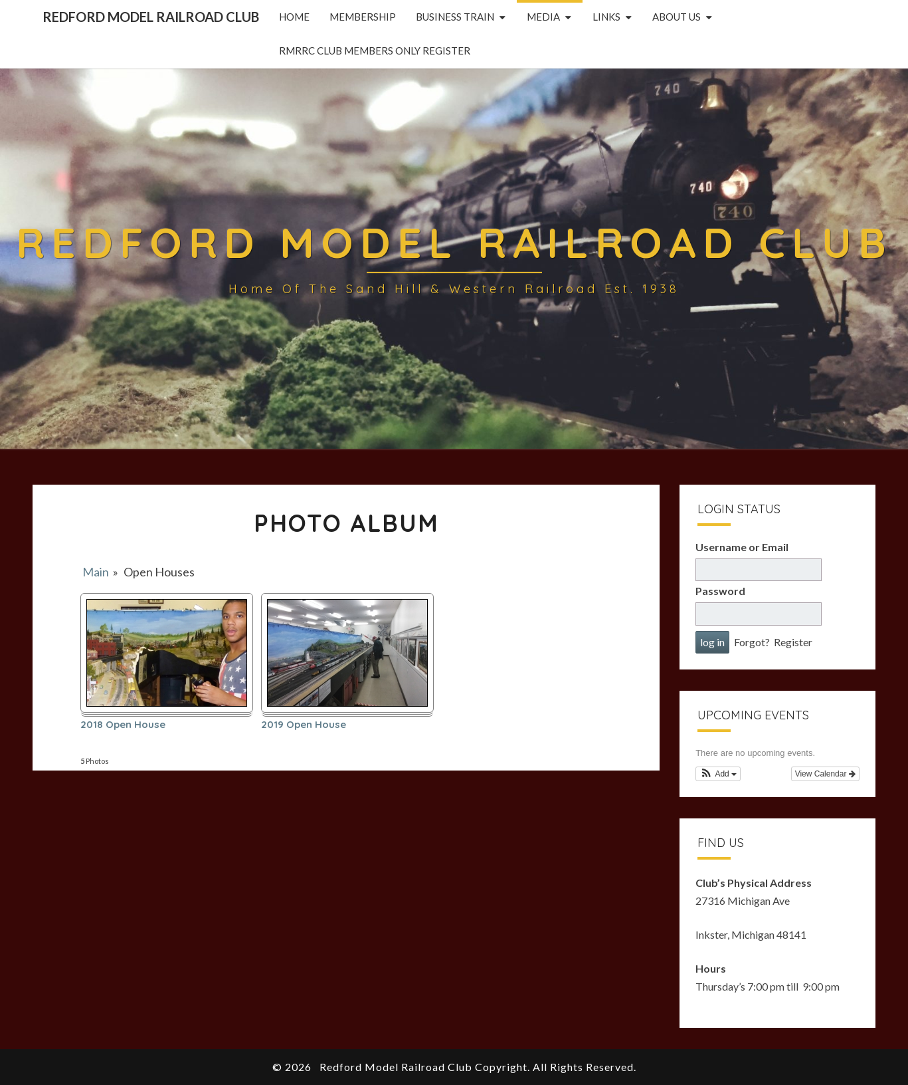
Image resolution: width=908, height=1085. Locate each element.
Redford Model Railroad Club (151, 17)
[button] (718, 774)
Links (606, 17)
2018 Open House (122, 725)
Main (95, 571)
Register (793, 642)
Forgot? (752, 642)
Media (543, 17)
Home (294, 17)
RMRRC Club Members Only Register (374, 51)
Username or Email (741, 547)
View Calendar (825, 774)
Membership (362, 17)
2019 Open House (303, 725)
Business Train (455, 17)
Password (720, 590)
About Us (676, 17)
